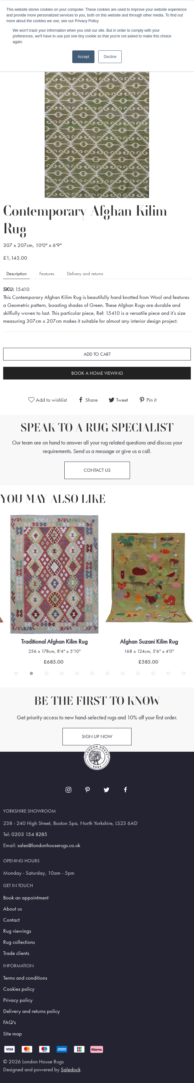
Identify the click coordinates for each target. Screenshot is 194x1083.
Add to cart (97, 354)
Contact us (97, 470)
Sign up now (97, 736)
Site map (12, 1033)
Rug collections (19, 942)
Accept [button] (83, 57)
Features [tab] (46, 273)
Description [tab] (16, 273)
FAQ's (9, 1022)
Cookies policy (19, 989)
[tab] (16, 673)
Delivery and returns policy (31, 1011)
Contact (11, 920)
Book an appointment (25, 897)
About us (12, 908)
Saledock (71, 1069)
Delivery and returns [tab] (85, 273)
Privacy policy (18, 1000)
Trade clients (16, 953)
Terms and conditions (25, 978)
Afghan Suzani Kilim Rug (149, 641)
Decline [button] (110, 57)
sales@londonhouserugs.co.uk (48, 845)
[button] (97, 128)
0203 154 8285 (29, 834)
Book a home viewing (97, 373)
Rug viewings (17, 931)
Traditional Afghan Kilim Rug (54, 641)
